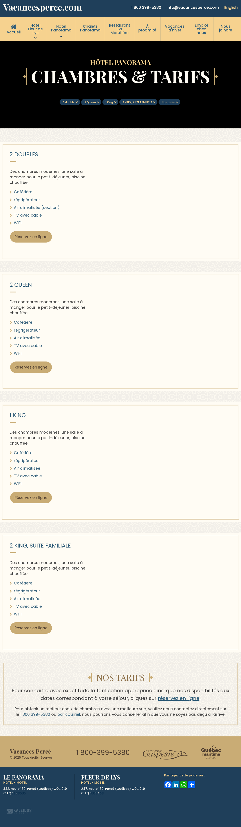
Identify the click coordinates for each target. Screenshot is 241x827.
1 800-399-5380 (103, 752)
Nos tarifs (168, 102)
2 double (69, 102)
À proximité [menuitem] (147, 28)
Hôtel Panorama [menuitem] (61, 28)
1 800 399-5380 (146, 7)
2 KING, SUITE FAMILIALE (137, 102)
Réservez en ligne (31, 236)
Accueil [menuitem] (14, 32)
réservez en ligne (178, 698)
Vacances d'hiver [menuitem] (174, 28)
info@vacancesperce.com (193, 7)
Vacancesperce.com (42, 7)
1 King (109, 102)
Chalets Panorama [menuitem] (90, 28)
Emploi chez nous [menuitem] (201, 29)
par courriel (68, 714)
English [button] (231, 7)
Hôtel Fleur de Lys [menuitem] (35, 29)
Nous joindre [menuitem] (225, 28)
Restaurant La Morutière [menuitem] (119, 29)
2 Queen (90, 102)
